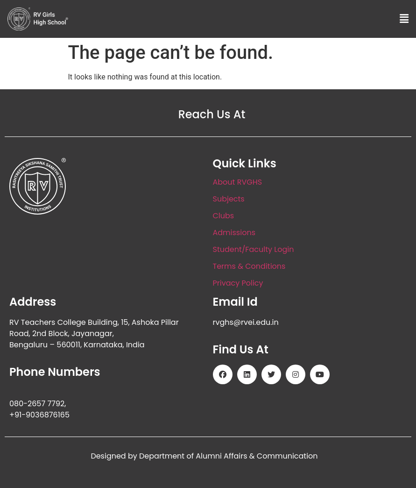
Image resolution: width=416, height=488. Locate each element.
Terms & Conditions (249, 266)
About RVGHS (237, 182)
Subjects (229, 199)
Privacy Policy (238, 283)
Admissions (234, 232)
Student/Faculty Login (253, 249)
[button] (404, 19)
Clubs (223, 215)
